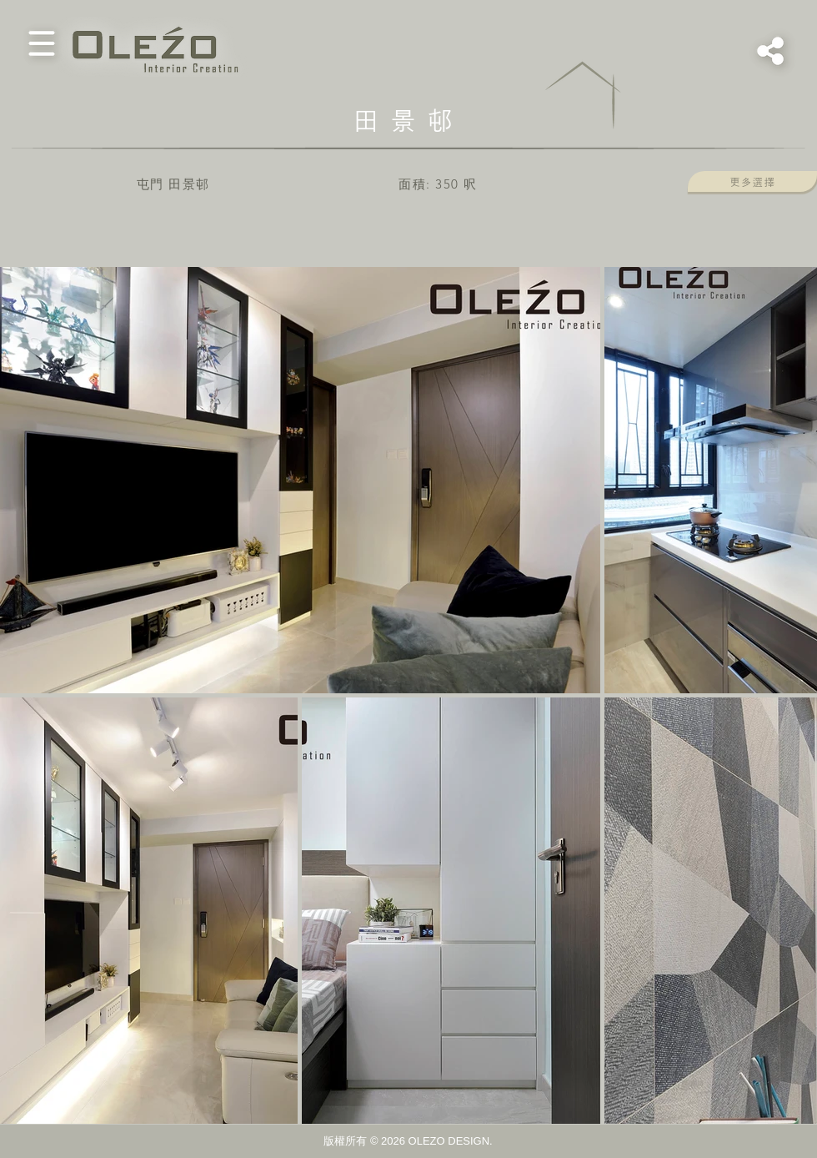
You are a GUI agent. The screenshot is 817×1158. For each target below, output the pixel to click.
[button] (42, 43)
